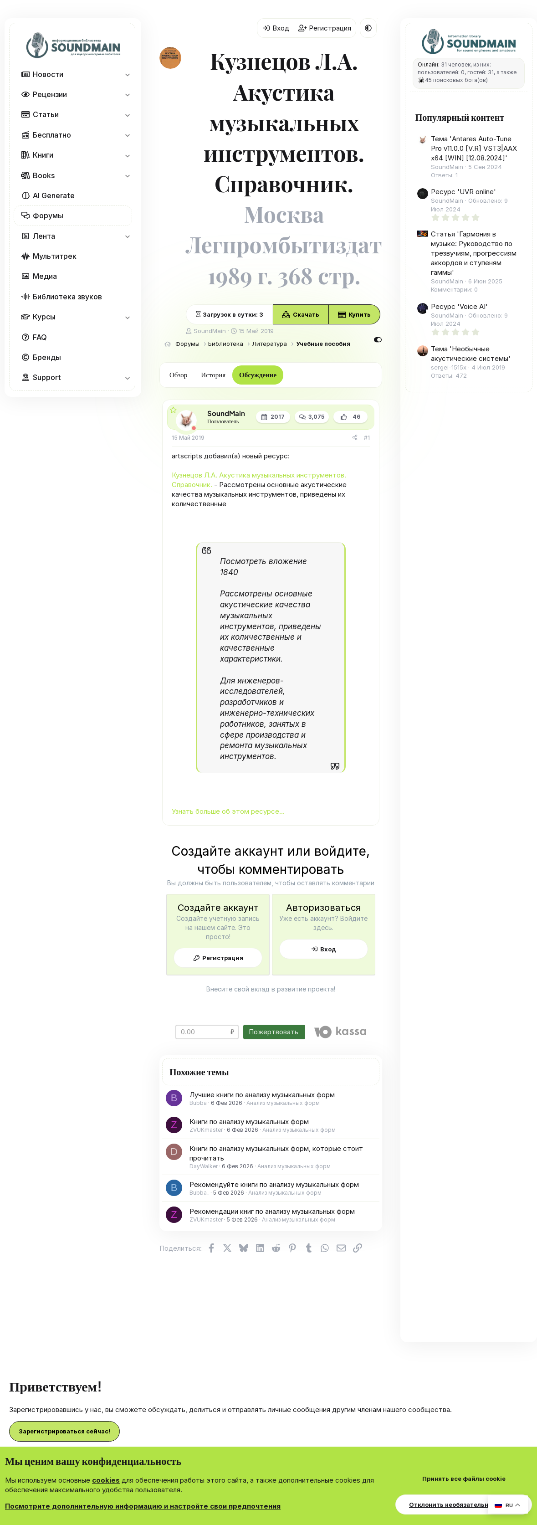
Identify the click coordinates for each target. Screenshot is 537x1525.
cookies (106, 1480)
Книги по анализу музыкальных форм (249, 1121)
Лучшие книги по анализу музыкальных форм (262, 1094)
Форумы (48, 215)
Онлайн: (429, 64)
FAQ (40, 337)
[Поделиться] (355, 438)
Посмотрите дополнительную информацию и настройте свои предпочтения (143, 1506)
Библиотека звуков (67, 296)
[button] (127, 74)
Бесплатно (52, 134)
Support (47, 377)
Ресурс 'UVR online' (463, 191)
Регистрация (222, 957)
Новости (48, 74)
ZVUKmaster (206, 1129)
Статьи (46, 114)
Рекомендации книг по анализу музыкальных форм (272, 1211)
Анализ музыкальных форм (283, 1102)
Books (44, 175)
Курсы (44, 316)
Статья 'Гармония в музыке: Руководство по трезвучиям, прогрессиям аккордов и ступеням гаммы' (474, 253)
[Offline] (194, 428)
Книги (43, 154)
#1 (367, 437)
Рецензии (50, 94)
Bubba (198, 1102)
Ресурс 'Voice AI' (459, 306)
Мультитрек (55, 256)
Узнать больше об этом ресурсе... (228, 811)
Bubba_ (199, 1192)
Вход (328, 949)
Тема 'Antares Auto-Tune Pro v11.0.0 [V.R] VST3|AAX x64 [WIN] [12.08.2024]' (474, 148)
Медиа (45, 276)
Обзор (178, 374)
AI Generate (54, 195)
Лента (44, 236)
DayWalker (203, 1166)
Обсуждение (257, 374)
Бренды (47, 357)
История (213, 374)
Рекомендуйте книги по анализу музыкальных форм (274, 1184)
